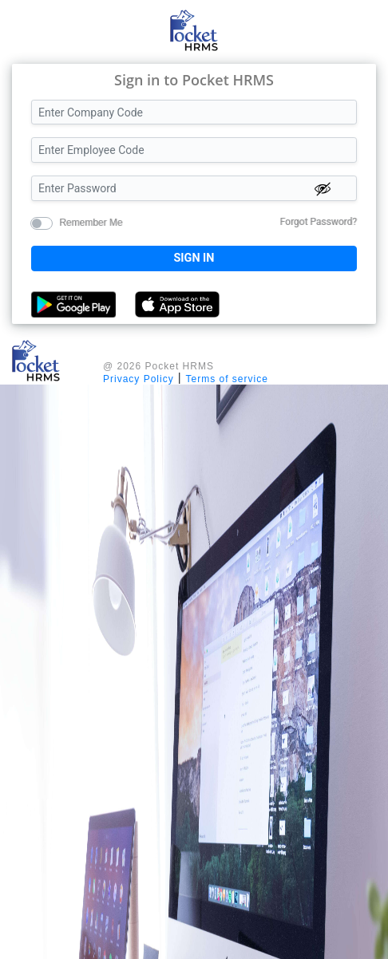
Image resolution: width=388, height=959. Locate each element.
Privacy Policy (138, 379)
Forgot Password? (318, 221)
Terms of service (227, 379)
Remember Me (90, 222)
